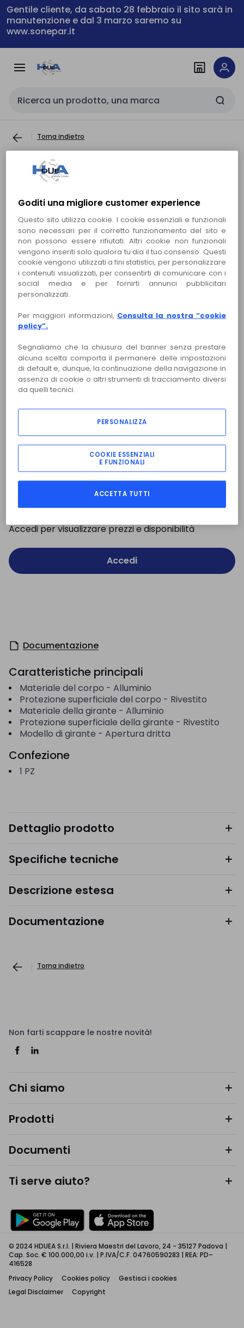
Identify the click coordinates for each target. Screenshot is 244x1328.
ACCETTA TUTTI (121, 493)
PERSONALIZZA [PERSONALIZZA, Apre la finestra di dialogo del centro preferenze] (122, 422)
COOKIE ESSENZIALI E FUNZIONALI (122, 458)
